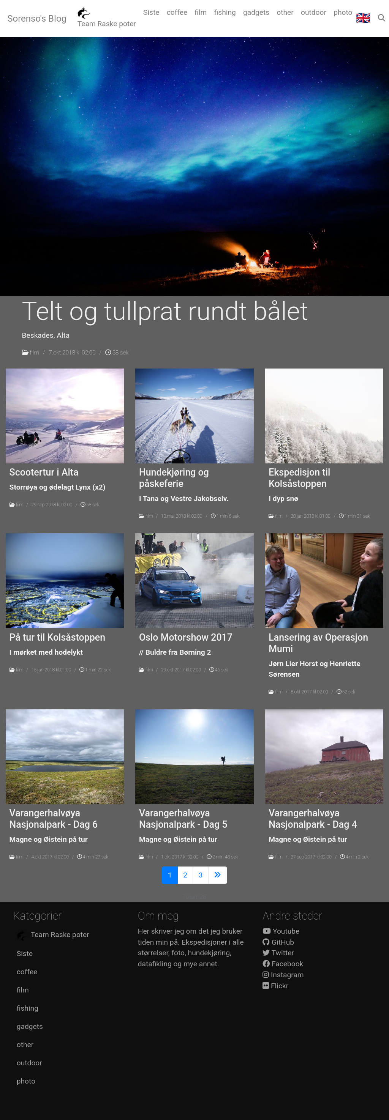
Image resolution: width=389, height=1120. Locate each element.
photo (26, 1081)
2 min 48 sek (222, 857)
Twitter (278, 952)
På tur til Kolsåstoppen (57, 637)
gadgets (30, 1026)
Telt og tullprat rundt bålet (165, 311)
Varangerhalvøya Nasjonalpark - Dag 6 (53, 819)
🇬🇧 (363, 18)
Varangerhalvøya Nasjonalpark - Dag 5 (183, 819)
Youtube (280, 931)
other (25, 1044)
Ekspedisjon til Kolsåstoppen (299, 478)
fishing (27, 1008)
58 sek (117, 352)
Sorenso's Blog (36, 18)
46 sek (218, 670)
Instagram (283, 974)
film (34, 352)
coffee (27, 971)
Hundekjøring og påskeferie (174, 478)
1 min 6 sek (225, 516)
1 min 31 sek (354, 516)
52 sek (346, 692)
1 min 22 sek (95, 670)
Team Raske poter (53, 935)
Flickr (275, 985)
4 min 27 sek (92, 857)
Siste (25, 953)
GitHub (278, 942)
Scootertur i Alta (44, 472)
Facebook (282, 963)
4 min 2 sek (354, 857)
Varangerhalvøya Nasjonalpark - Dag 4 (313, 819)
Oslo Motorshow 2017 (185, 637)
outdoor (29, 1063)
